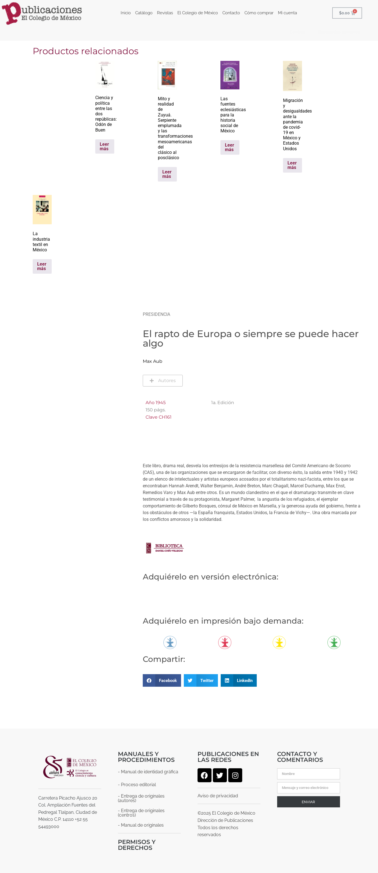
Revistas (165, 12)
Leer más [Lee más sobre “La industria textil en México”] (41, 266)
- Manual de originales (141, 825)
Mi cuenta (287, 12)
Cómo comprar (259, 12)
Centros (297, 32)
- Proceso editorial (137, 784)
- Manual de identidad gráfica (148, 771)
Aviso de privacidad (218, 795)
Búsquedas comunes (339, 32)
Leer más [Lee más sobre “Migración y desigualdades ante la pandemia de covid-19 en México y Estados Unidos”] (292, 165)
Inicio (126, 12)
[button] (162, 680)
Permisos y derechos (137, 844)
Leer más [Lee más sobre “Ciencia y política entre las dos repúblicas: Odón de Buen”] (104, 146)
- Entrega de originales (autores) (141, 798)
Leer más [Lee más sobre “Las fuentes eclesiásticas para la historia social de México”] (229, 147)
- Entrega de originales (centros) (141, 813)
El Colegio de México (197, 12)
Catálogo (144, 12)
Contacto (231, 12)
